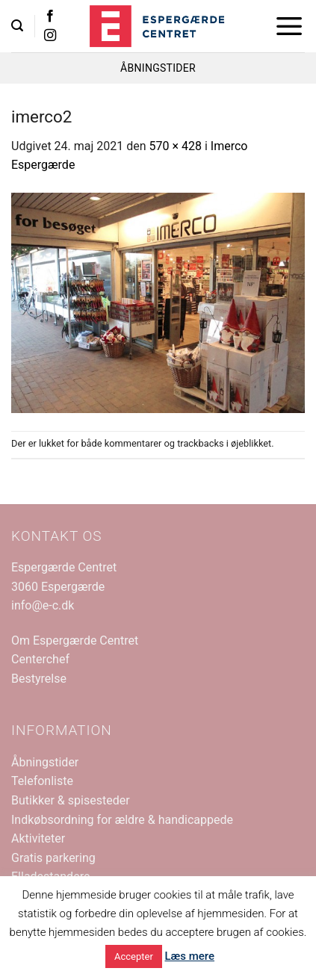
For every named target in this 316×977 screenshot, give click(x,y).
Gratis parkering (53, 858)
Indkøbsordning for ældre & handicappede (122, 820)
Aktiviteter (38, 838)
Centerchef (40, 659)
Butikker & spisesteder (70, 800)
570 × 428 (175, 146)
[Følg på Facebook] (50, 16)
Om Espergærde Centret (74, 640)
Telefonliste (42, 781)
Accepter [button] (133, 956)
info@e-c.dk (42, 605)
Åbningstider (44, 762)
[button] (17, 25)
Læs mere (189, 956)
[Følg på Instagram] (50, 36)
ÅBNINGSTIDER (158, 68)
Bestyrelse (38, 679)
